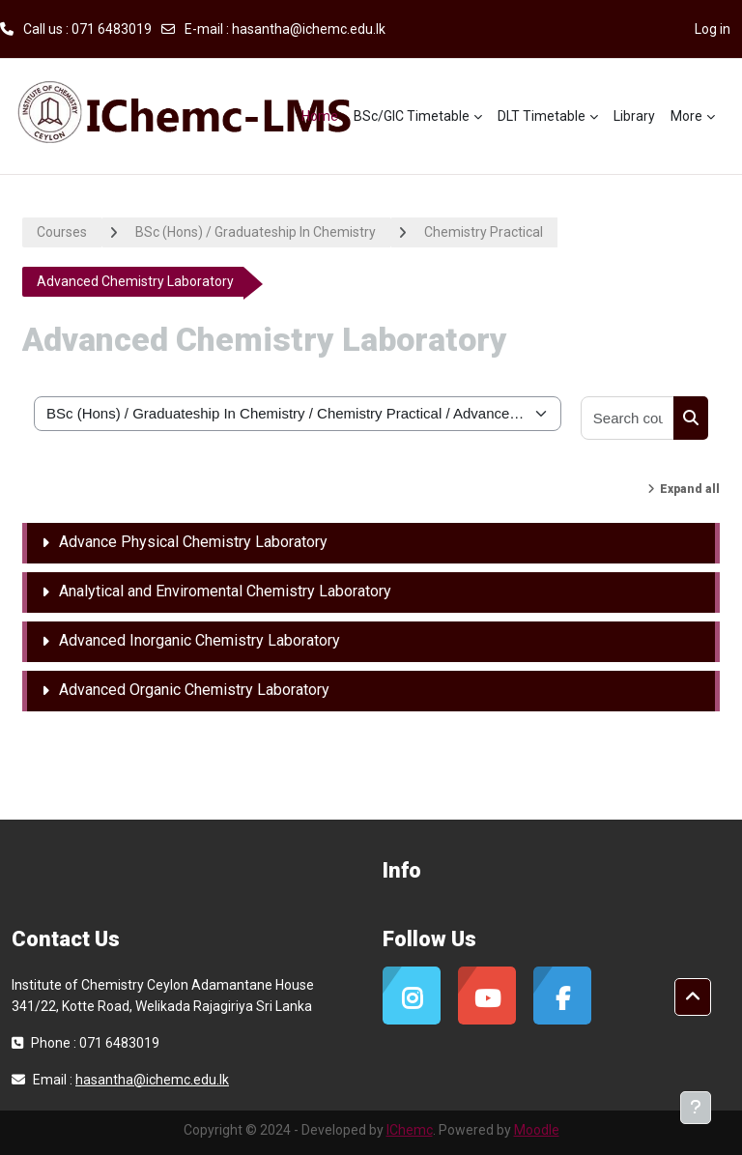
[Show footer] (695, 1107)
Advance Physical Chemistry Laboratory (193, 542)
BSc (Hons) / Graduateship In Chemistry (255, 232)
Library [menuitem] (634, 116)
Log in (712, 29)
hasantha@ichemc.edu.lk (308, 29)
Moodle (536, 1130)
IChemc (409, 1130)
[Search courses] (628, 418)
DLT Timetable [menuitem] (541, 116)
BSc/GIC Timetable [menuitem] (412, 116)
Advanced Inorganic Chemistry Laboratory (199, 640)
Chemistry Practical (483, 232)
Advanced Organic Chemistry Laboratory (194, 689)
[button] (692, 997)
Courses (62, 232)
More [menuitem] (686, 116)
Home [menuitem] (319, 116)
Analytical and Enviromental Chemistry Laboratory (225, 591)
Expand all (690, 489)
